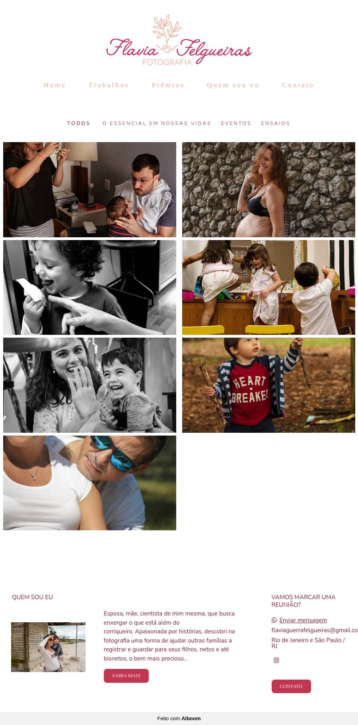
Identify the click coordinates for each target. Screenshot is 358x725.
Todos (78, 123)
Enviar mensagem (303, 620)
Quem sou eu (233, 85)
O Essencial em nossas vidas (157, 123)
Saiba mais (126, 675)
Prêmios (168, 85)
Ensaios (276, 123)
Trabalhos (109, 85)
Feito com (178, 718)
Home (54, 85)
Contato (298, 85)
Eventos (236, 123)
